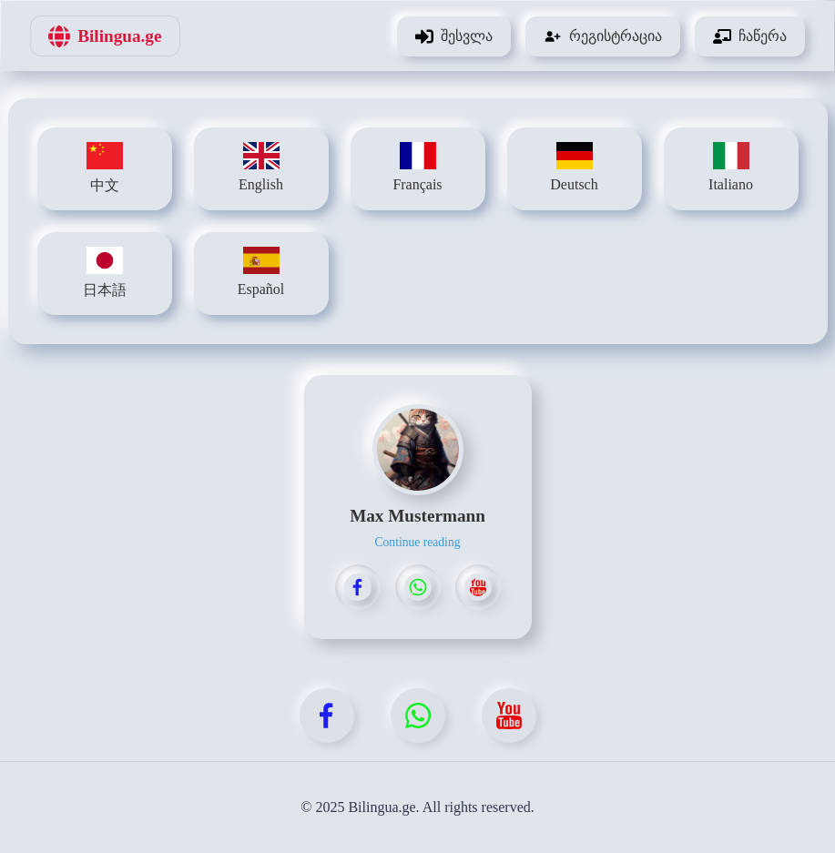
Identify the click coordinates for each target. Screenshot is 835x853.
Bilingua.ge (104, 36)
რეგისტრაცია (603, 36)
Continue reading (417, 542)
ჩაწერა (750, 36)
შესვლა (454, 36)
